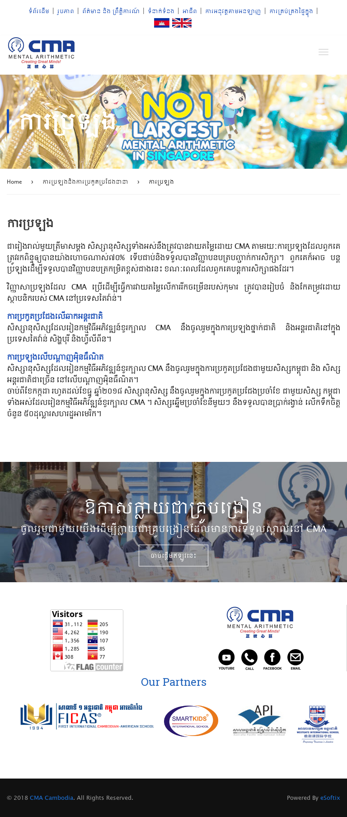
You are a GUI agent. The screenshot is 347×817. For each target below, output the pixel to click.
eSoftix (330, 797)
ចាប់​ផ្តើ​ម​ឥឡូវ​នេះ (173, 555)
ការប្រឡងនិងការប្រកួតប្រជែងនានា (85, 181)
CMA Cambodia (50, 797)
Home (14, 181)
